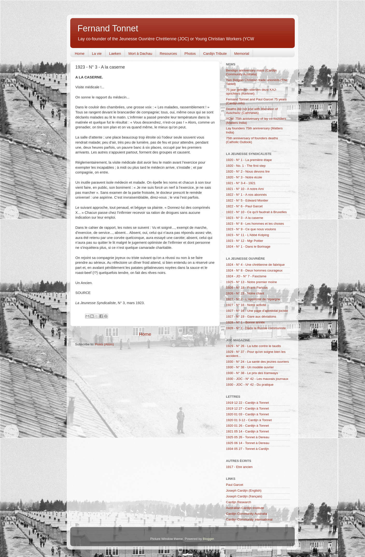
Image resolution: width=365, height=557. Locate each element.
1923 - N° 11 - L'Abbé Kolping (247, 235)
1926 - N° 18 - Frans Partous (247, 287)
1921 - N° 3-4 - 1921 (240, 183)
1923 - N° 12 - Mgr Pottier (244, 241)
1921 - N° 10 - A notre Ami (245, 189)
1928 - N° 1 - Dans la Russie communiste (256, 328)
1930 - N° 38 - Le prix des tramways (252, 373)
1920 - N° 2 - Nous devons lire (248, 171)
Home (79, 53)
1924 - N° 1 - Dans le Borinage (248, 246)
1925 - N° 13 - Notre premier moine (251, 282)
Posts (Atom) (104, 344)
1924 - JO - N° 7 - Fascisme (246, 276)
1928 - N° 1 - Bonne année (245, 322)
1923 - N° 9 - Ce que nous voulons (251, 229)
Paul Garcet (234, 485)
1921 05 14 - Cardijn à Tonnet (247, 431)
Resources (168, 53)
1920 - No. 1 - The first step (246, 165)
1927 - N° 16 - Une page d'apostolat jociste (257, 311)
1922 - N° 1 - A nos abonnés (246, 194)
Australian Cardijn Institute (245, 508)
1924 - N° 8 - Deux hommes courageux (254, 270)
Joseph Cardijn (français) (244, 496)
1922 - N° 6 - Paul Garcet (244, 206)
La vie (97, 53)
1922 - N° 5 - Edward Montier (247, 200)
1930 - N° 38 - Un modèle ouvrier (250, 367)
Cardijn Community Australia (246, 513)
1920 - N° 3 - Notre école (244, 177)
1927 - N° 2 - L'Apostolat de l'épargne (253, 299)
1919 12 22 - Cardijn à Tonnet (247, 402)
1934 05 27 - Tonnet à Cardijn (247, 449)
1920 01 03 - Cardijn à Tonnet (247, 414)
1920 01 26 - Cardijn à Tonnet (247, 425)
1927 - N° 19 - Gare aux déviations (251, 316)
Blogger (208, 539)
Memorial (241, 53)
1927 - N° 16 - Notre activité (246, 305)
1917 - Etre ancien (239, 467)
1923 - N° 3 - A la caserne (244, 218)
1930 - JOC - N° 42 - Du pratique (250, 384)
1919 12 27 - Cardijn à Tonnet (247, 408)
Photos (190, 53)
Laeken (115, 53)
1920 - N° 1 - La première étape (249, 160)
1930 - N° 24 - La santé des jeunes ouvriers (257, 361)
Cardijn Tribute (215, 53)
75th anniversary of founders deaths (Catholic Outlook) (252, 140)
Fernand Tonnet (107, 28)
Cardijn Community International (249, 519)
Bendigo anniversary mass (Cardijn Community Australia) (251, 72)
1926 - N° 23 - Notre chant (245, 293)
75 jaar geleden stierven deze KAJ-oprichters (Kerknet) (251, 91)
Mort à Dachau (140, 53)
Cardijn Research (238, 502)
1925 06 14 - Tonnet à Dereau (247, 443)
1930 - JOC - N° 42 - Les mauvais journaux (257, 379)
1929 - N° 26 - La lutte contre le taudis (253, 346)
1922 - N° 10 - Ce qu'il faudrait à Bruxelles (256, 212)
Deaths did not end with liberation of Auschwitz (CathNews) (252, 111)
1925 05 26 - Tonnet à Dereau (247, 437)
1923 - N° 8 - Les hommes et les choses (255, 223)
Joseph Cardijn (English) (243, 490)
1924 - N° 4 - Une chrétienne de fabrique (255, 264)
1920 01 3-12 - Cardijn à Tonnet (249, 420)
